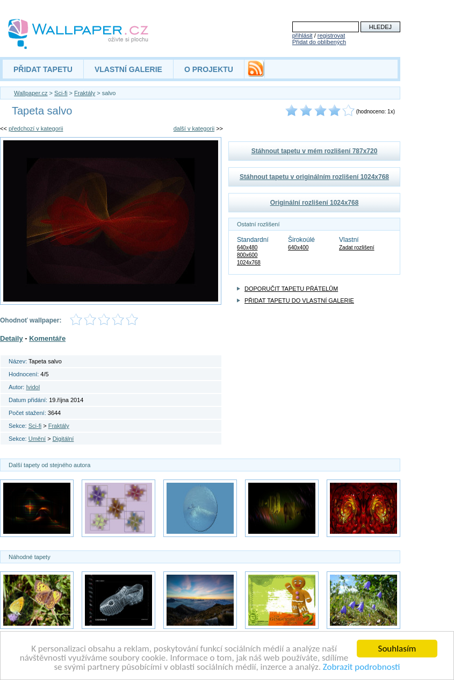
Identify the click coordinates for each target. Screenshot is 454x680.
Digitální (63, 438)
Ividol (33, 387)
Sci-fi (60, 93)
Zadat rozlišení (356, 247)
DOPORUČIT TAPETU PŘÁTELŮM (291, 288)
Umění (37, 438)
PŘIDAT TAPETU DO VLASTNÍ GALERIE (299, 300)
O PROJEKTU (208, 69)
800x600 (247, 255)
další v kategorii (194, 128)
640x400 (298, 247)
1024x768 (249, 263)
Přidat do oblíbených (319, 42)
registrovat (331, 35)
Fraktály (84, 93)
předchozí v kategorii (36, 128)
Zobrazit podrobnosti (361, 667)
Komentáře (47, 338)
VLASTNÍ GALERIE (128, 69)
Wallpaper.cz (31, 93)
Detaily (11, 338)
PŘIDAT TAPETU (43, 69)
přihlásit (302, 35)
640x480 (247, 247)
